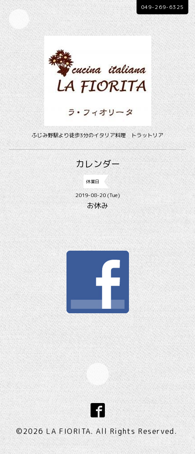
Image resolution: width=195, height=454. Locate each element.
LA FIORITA (68, 431)
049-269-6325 (162, 7)
